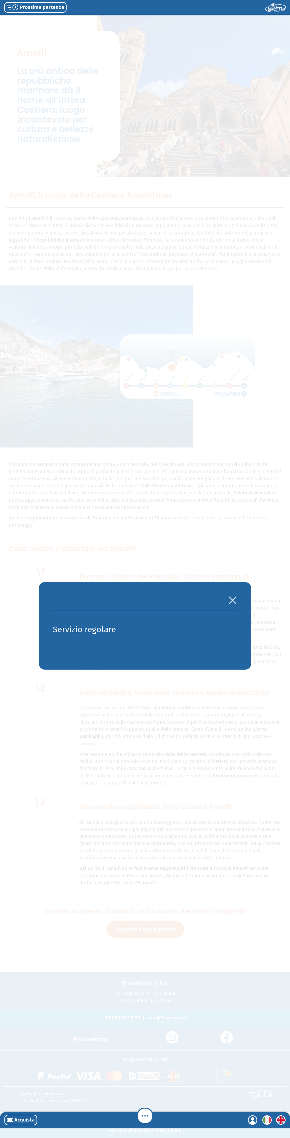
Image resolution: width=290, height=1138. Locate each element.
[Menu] (145, 1116)
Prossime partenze (35, 7)
